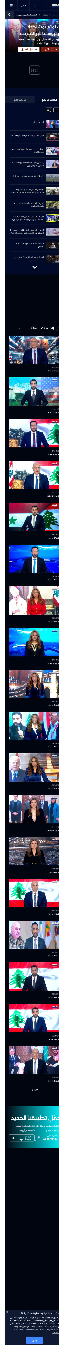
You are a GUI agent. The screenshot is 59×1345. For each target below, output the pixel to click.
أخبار (30, 5)
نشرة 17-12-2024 (49, 956)
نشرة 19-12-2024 (49, 872)
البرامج (18, 5)
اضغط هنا (51, 1333)
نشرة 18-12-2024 (48, 914)
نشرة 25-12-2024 (49, 622)
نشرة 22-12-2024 (48, 747)
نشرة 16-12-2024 (49, 998)
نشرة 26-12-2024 (48, 580)
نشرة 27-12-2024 (48, 538)
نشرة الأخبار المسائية (40, 15)
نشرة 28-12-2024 (48, 496)
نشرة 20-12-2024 (48, 830)
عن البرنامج (15, 99)
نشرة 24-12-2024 (48, 663)
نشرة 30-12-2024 (48, 413)
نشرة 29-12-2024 (48, 454)
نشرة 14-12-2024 (49, 1081)
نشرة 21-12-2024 (49, 789)
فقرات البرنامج (44, 99)
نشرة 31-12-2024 (49, 371)
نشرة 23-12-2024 (48, 705)
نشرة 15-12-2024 (49, 1039)
